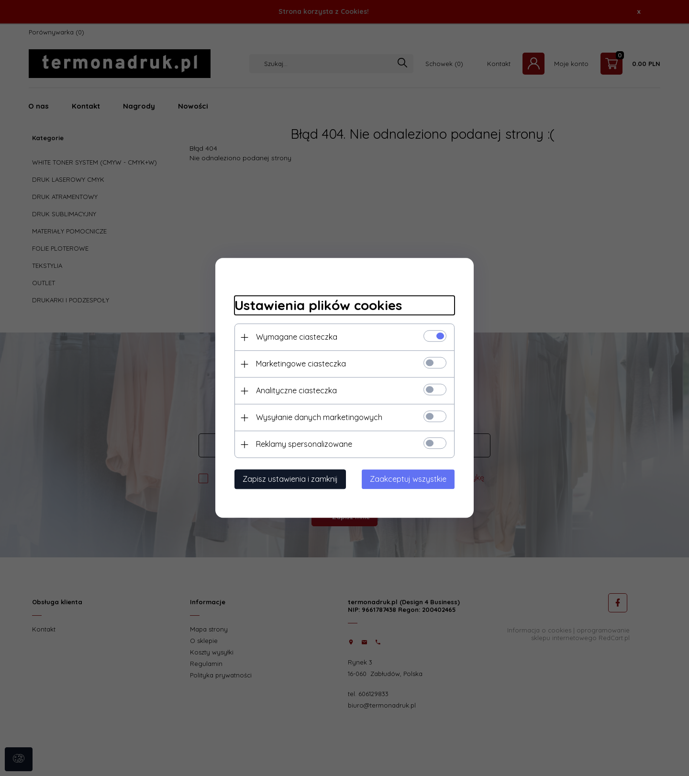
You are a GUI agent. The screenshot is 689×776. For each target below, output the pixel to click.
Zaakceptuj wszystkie (408, 479)
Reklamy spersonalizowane (304, 444)
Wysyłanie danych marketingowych (319, 417)
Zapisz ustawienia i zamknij (290, 479)
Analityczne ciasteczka (296, 391)
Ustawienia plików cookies (318, 305)
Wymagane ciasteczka (296, 337)
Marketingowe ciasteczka (301, 364)
